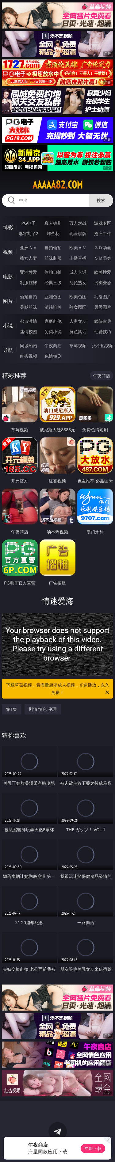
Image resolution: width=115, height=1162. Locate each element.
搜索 (101, 200)
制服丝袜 (28, 282)
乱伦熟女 (77, 282)
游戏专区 (102, 223)
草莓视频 (77, 346)
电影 (8, 276)
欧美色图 (77, 296)
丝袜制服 (53, 258)
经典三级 (53, 282)
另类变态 (102, 282)
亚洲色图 (53, 296)
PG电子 (28, 223)
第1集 (11, 709)
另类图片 (102, 307)
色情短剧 (53, 356)
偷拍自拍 (53, 272)
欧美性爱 (102, 272)
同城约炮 (28, 346)
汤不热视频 (102, 346)
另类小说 (53, 331)
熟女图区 (77, 307)
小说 (8, 325)
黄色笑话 (77, 331)
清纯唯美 (53, 307)
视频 (8, 252)
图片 (8, 301)
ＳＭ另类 (102, 258)
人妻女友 (77, 321)
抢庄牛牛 (102, 233)
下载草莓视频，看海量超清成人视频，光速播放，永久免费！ (58, 689)
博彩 (8, 227)
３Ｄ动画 (102, 247)
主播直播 (77, 258)
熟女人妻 (28, 258)
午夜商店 (53, 346)
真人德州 (53, 223)
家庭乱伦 (53, 321)
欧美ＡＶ (77, 247)
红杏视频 (28, 356)
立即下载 (93, 1148)
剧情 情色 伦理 (43, 709)
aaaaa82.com (58, 185)
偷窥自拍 (28, 296)
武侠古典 (102, 321)
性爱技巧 (102, 331)
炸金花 (53, 233)
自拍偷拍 (53, 247)
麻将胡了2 (28, 233)
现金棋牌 (77, 233)
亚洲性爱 (28, 272)
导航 (8, 350)
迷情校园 (28, 331)
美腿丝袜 (28, 307)
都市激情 (28, 321)
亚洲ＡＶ (28, 247)
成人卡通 (77, 272)
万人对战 (77, 223)
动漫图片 (102, 296)
